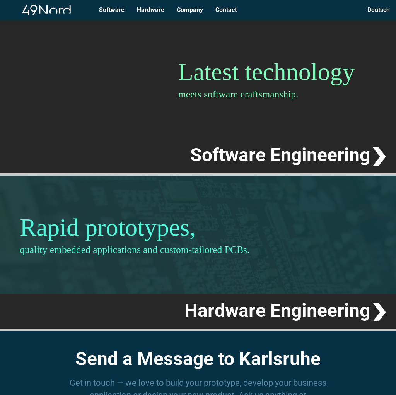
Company (190, 10)
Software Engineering (280, 155)
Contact (226, 10)
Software (112, 10)
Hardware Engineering (277, 310)
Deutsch (378, 10)
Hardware (150, 10)
